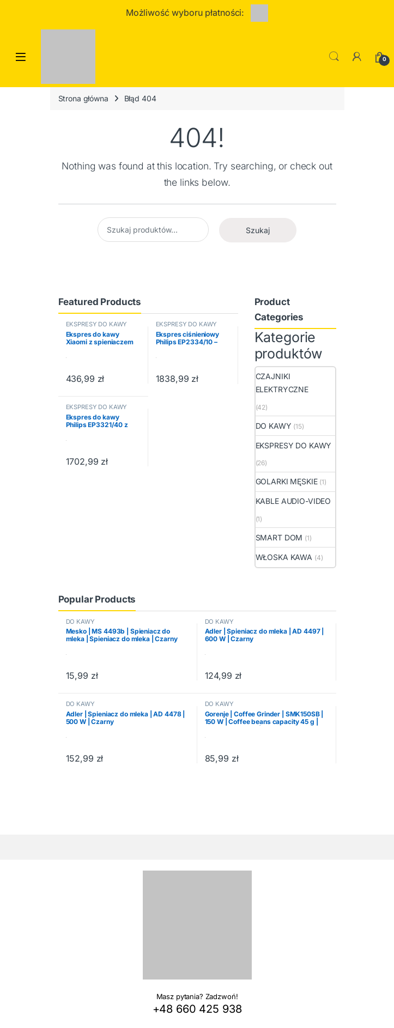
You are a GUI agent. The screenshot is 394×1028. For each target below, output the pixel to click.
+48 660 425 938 (197, 1008)
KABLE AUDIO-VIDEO (293, 501)
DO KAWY (274, 425)
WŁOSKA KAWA (284, 557)
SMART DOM (279, 537)
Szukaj (258, 230)
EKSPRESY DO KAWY (97, 324)
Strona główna (83, 98)
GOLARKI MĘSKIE (287, 481)
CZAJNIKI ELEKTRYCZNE (282, 383)
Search (334, 57)
